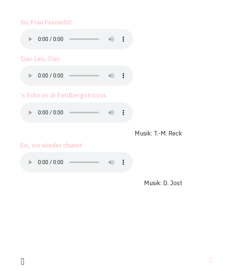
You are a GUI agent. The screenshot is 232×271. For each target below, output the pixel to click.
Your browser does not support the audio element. (76, 39)
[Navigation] (210, 259)
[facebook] (22, 261)
